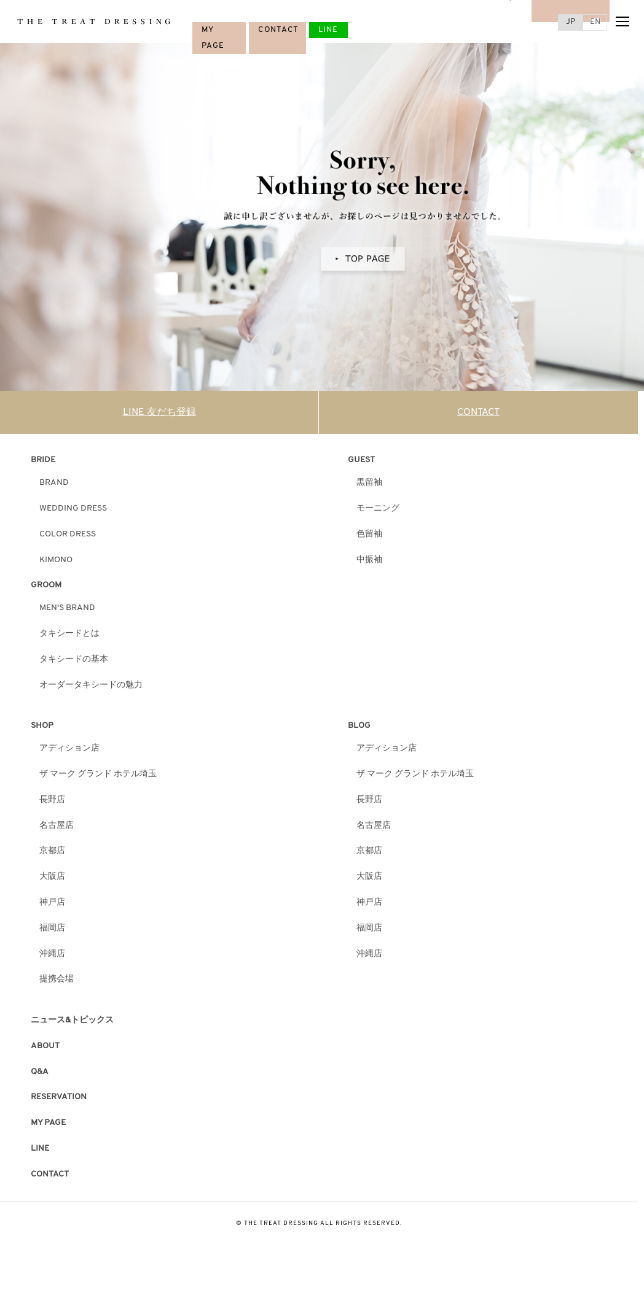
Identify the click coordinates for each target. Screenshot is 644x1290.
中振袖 (369, 560)
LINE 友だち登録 (159, 412)
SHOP (42, 725)
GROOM (46, 585)
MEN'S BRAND (67, 607)
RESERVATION (59, 1097)
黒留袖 (369, 482)
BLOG (359, 725)
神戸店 (52, 902)
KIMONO (56, 560)
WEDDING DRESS (73, 508)
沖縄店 (52, 954)
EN (595, 22)
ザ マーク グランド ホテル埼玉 (98, 774)
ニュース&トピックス (72, 1020)
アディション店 (69, 748)
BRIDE (43, 460)
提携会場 (56, 979)
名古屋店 (56, 825)
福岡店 (52, 928)
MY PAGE (48, 1122)
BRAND (54, 482)
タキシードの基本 (73, 659)
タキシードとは (69, 633)
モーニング (377, 508)
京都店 (52, 850)
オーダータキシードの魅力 (91, 685)
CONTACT (278, 30)
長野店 (52, 800)
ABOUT (45, 1046)
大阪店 (52, 876)
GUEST (361, 460)
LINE (328, 30)
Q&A (40, 1071)
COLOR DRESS (67, 534)
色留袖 (369, 534)
